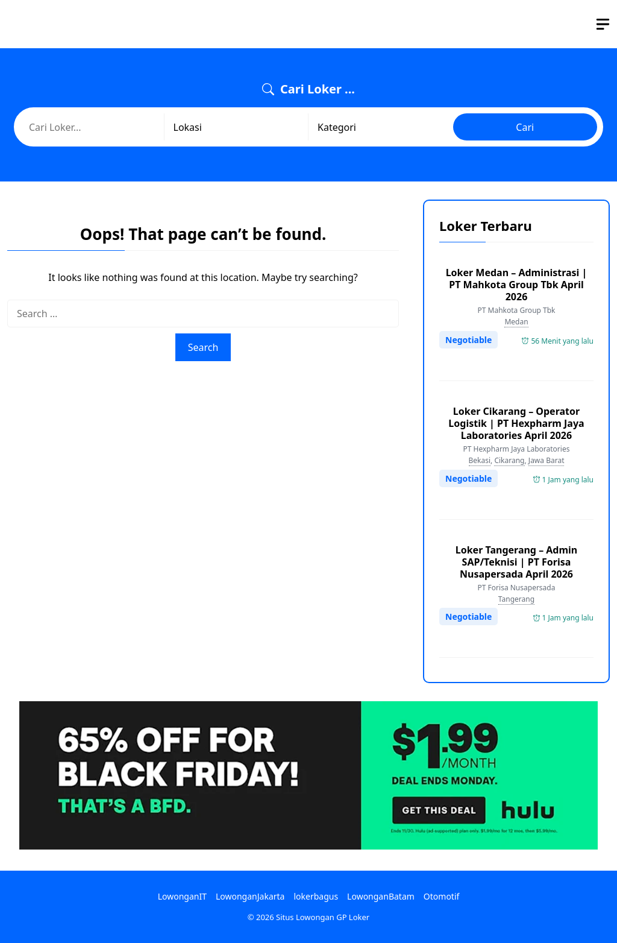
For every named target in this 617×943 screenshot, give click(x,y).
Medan (516, 322)
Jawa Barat (546, 460)
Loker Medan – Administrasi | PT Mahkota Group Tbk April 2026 (516, 284)
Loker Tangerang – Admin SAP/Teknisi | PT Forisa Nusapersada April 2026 (517, 562)
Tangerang (516, 599)
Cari (525, 127)
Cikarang (509, 460)
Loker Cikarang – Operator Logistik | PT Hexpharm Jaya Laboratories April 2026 (516, 423)
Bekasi (480, 460)
